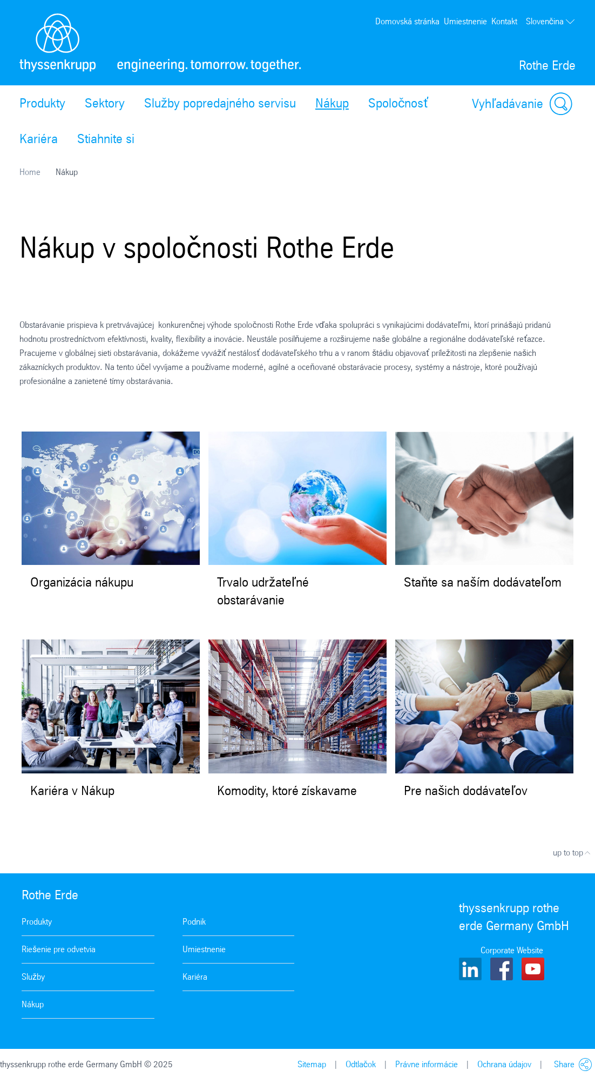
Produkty (42, 103)
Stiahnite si (105, 138)
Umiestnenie (465, 21)
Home (29, 172)
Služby (33, 977)
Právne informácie (426, 1064)
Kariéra (38, 138)
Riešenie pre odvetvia (59, 949)
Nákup (332, 103)
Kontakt (504, 21)
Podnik (194, 922)
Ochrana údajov (504, 1064)
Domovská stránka (407, 21)
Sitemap (312, 1064)
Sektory (105, 103)
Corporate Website (512, 950)
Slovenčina (551, 21)
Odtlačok (361, 1064)
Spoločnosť (398, 103)
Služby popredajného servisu (220, 103)
